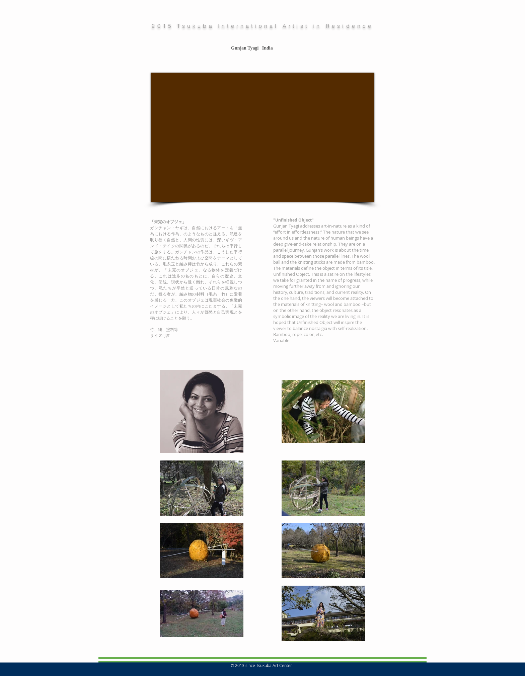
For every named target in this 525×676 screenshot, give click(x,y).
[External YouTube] (262, 137)
